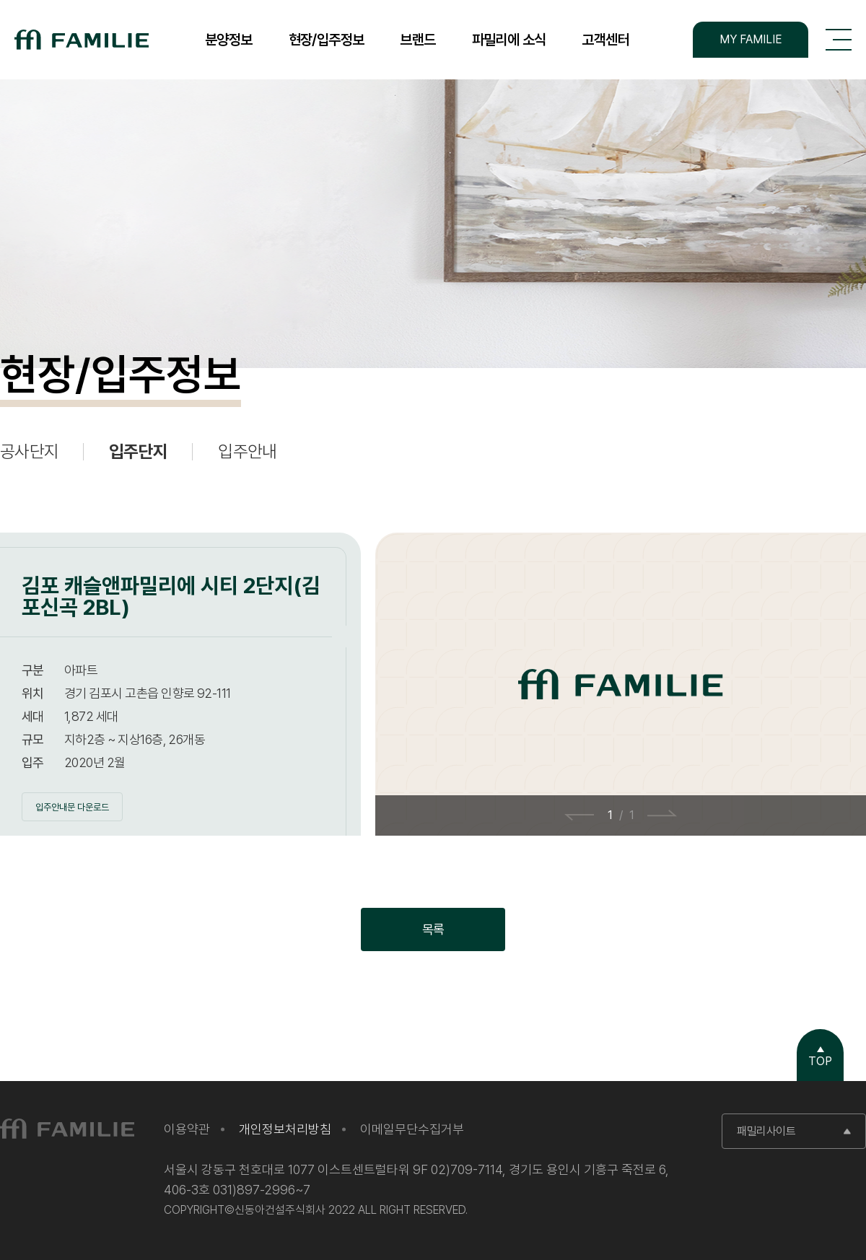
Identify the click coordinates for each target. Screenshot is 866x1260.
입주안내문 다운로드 (72, 807)
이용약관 (187, 1129)
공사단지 (29, 451)
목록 (433, 929)
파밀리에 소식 (509, 39)
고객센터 (605, 39)
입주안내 (247, 451)
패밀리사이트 (766, 1131)
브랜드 (417, 39)
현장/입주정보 (326, 39)
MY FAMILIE (751, 39)
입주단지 (138, 451)
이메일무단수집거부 (412, 1129)
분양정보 (229, 39)
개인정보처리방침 (285, 1129)
